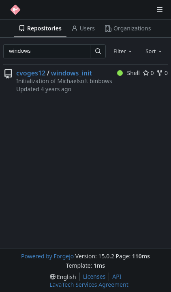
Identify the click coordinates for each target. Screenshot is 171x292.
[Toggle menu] (159, 9)
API (116, 276)
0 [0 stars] (148, 73)
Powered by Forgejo (47, 256)
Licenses (94, 276)
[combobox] (123, 51)
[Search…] (97, 51)
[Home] (15, 9)
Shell (128, 73)
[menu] (63, 277)
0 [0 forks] (162, 73)
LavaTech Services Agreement (88, 284)
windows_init (71, 73)
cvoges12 (30, 73)
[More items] (164, 28)
